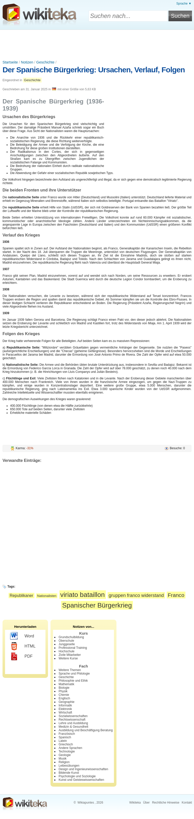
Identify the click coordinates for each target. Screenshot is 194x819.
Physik (63, 691)
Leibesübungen (69, 765)
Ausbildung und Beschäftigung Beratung (86, 730)
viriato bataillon (82, 594)
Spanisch (65, 737)
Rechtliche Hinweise (165, 802)
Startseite (10, 62)
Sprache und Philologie (74, 673)
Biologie (64, 687)
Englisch (64, 698)
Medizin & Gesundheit (73, 726)
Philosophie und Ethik (73, 680)
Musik (62, 758)
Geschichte (45, 62)
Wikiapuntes (86, 802)
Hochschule (67, 651)
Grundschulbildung (71, 637)
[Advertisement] (97, 43)
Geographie (67, 702)
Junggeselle (67, 644)
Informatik (65, 705)
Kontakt (187, 802)
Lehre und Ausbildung (73, 723)
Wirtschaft (65, 712)
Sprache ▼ (183, 3)
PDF (21, 656)
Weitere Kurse (68, 658)
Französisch (67, 734)
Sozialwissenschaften (73, 716)
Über (146, 802)
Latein (63, 741)
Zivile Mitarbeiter (70, 655)
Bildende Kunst (69, 772)
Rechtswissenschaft (72, 719)
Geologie (65, 755)
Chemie (64, 695)
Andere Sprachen (70, 748)
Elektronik (65, 709)
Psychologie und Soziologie (77, 776)
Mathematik (66, 684)
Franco (176, 595)
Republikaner (21, 595)
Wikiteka (135, 802)
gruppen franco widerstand (136, 595)
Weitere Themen (70, 670)
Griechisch (66, 744)
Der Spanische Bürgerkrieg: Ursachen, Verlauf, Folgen (94, 70)
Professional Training (73, 648)
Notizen (27, 62)
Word (22, 636)
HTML (23, 646)
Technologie (67, 751)
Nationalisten (46, 596)
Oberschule (66, 640)
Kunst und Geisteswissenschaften (81, 780)
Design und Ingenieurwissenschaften (83, 769)
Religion (64, 762)
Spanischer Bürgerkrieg (97, 605)
